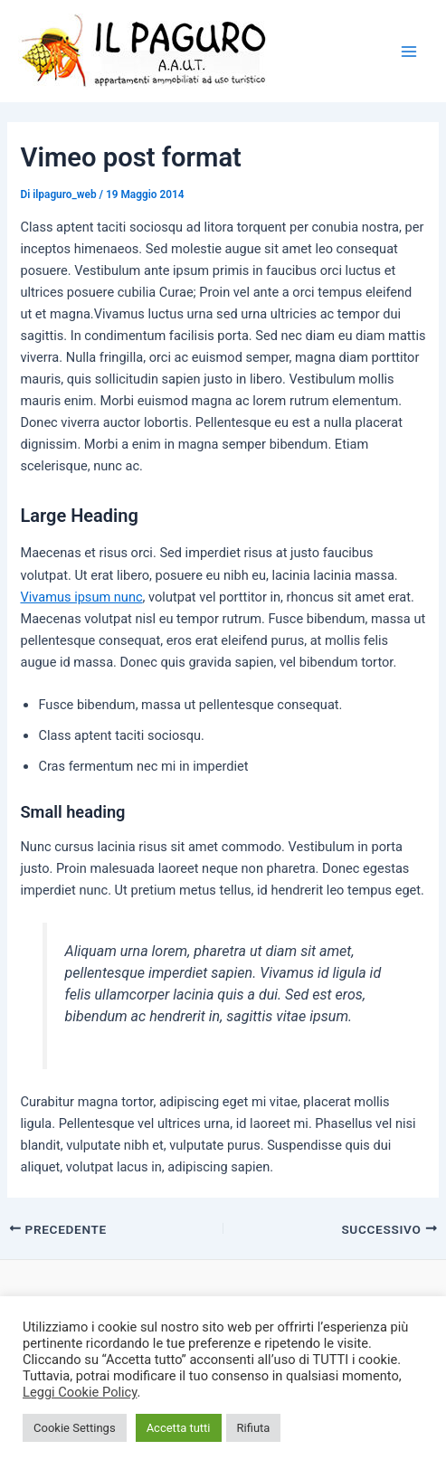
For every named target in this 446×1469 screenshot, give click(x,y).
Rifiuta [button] (253, 1428)
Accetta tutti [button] (179, 1428)
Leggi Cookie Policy (80, 1392)
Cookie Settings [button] (74, 1428)
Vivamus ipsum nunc (81, 597)
